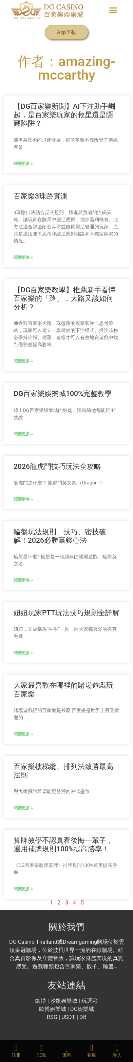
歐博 (40, 1001)
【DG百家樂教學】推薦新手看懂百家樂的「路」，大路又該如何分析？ (65, 298)
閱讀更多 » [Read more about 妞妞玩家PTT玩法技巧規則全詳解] (23, 652)
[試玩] (41, 1048)
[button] (113, 10)
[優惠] (66, 1048)
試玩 (41, 1055)
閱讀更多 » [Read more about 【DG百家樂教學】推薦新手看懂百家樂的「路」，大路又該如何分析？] (23, 361)
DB (83, 1017)
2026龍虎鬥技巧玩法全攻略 (57, 466)
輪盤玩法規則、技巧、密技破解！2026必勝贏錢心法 (60, 536)
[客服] (92, 1048)
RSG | (53, 1017)
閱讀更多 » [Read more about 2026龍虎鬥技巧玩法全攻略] (23, 499)
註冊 (16, 1055)
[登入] (117, 1048)
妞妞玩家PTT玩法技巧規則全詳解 (66, 613)
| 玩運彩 (88, 1001)
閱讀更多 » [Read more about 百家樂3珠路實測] (23, 257)
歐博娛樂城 (53, 1009)
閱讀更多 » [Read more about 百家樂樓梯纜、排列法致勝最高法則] (23, 808)
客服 (91, 1055)
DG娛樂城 (82, 1009)
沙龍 (55, 1001)
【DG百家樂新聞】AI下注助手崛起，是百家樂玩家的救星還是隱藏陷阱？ (64, 114)
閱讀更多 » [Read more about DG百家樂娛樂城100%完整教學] (23, 434)
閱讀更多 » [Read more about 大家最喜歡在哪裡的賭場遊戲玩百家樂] (23, 734)
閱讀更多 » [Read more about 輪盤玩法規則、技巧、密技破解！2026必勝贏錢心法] (23, 580)
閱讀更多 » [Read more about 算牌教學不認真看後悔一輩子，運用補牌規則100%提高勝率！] (23, 889)
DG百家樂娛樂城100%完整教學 (63, 394)
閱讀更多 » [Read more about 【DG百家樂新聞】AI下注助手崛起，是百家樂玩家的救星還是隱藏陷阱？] (23, 163)
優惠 (66, 1055)
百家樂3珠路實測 (41, 196)
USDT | (69, 1017)
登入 (117, 1055)
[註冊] (16, 1048)
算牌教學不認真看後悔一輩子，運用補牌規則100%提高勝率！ (63, 844)
